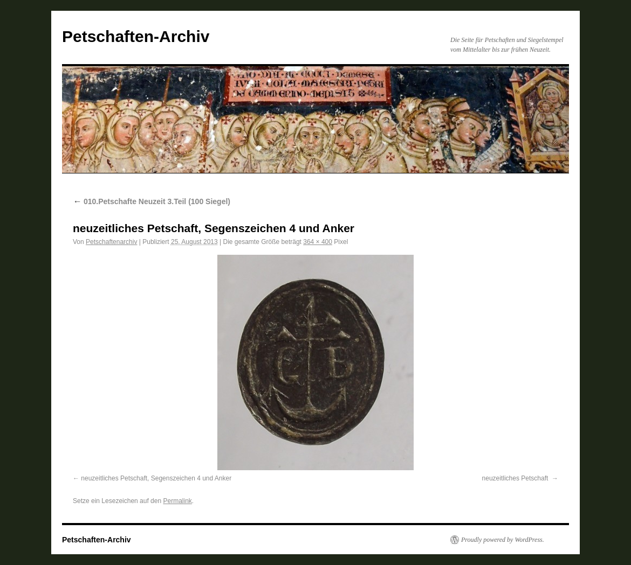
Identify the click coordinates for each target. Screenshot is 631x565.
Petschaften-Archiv (135, 36)
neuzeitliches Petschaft (516, 478)
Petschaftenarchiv (111, 242)
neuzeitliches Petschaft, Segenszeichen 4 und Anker (156, 478)
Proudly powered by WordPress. (502, 539)
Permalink (177, 501)
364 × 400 (317, 242)
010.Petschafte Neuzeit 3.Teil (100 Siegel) (151, 201)
